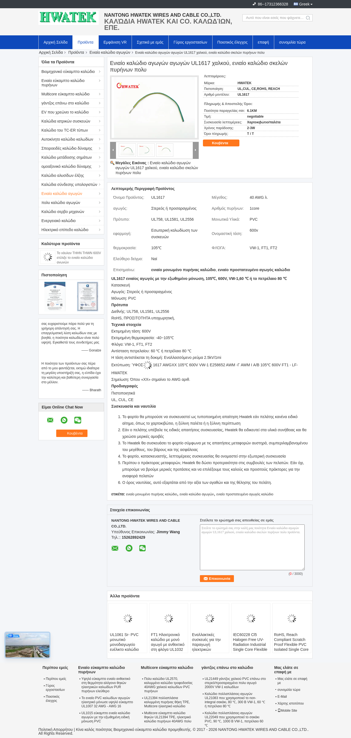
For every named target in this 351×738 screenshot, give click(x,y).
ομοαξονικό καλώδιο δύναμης (66, 166)
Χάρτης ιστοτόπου (291, 703)
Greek (304, 4)
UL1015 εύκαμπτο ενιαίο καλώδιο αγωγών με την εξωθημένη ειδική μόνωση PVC (105, 717)
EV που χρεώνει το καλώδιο (65, 112)
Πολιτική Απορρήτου (55, 729)
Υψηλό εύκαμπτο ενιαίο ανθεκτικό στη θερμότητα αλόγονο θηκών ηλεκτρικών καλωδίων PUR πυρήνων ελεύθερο (105, 685)
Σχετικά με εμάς (150, 42)
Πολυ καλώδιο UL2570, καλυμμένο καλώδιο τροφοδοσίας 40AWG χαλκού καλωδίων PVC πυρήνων (168, 685)
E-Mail (282, 697)
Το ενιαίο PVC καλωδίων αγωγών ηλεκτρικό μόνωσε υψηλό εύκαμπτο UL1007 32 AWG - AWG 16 (107, 702)
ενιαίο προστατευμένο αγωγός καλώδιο (244, 494)
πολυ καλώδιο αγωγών (60, 202)
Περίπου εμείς (56, 679)
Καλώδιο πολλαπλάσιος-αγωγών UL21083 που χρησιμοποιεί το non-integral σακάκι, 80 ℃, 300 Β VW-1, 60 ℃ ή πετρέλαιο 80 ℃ (235, 700)
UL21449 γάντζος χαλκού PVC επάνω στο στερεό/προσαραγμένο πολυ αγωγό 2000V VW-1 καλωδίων (235, 683)
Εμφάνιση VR (115, 42)
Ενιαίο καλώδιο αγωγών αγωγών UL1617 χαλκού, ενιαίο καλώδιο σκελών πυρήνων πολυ (156, 168)
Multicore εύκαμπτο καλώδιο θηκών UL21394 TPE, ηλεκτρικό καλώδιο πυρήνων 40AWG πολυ (167, 717)
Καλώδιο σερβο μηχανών (62, 211)
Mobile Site (287, 711)
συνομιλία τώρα (292, 42)
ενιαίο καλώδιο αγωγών (197, 494)
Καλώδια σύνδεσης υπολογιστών (69, 184)
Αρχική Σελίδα (55, 42)
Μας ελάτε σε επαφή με (292, 681)
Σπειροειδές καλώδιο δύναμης (66, 148)
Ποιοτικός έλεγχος (232, 42)
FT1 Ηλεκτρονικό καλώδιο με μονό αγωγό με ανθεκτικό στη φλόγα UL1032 (167, 642)
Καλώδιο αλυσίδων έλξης (62, 175)
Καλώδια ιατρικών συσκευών (65, 121)
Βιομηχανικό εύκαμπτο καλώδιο (68, 71)
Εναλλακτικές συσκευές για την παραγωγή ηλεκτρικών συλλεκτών (206, 644)
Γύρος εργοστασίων (190, 42)
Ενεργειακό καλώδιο (58, 220)
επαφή (263, 42)
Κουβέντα (224, 143)
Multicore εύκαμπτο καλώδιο (65, 94)
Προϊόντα (85, 42)
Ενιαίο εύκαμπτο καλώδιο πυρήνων (62, 82)
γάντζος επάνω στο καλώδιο (65, 103)
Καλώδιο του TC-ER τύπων (64, 130)
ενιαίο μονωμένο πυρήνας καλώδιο (151, 494)
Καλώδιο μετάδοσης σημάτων (66, 157)
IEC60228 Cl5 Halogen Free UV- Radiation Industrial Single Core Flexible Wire (250, 644)
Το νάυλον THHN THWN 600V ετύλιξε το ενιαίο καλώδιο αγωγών (79, 257)
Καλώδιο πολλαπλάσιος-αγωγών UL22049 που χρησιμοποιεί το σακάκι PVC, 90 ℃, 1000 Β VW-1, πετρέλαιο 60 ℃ (234, 719)
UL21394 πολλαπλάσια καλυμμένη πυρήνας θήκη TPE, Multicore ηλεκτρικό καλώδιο (167, 702)
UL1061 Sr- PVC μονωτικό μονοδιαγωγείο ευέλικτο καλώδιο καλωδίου (124, 644)
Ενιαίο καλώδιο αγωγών (110, 52)
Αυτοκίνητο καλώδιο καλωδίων (67, 139)
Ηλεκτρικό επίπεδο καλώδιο (64, 230)
